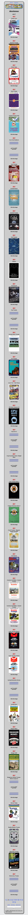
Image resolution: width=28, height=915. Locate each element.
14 (15, 902)
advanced (18, 905)
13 (13, 902)
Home (11, 2)
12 (22, 900)
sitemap (13, 905)
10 (18, 900)
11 (20, 900)
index (8, 905)
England (16, 2)
